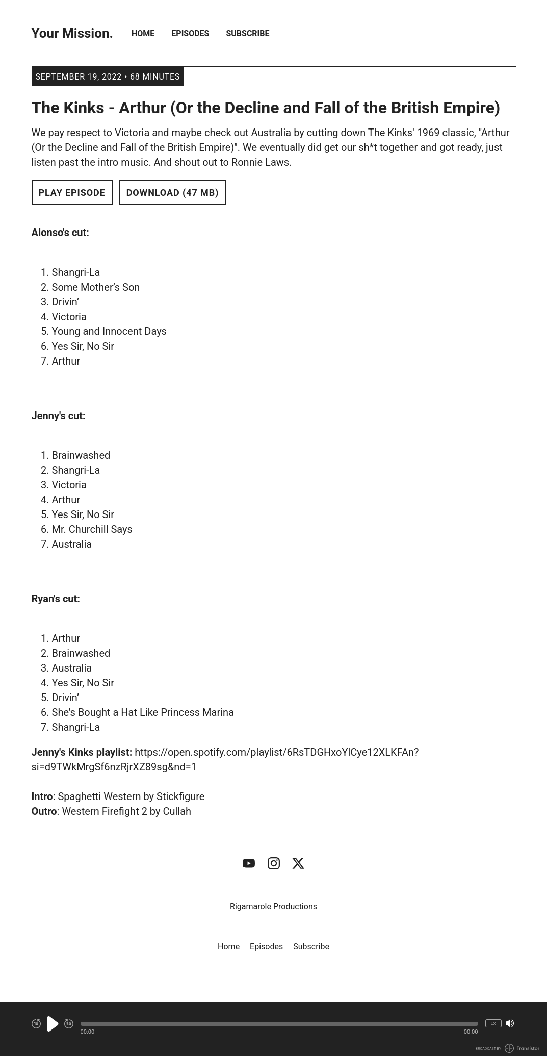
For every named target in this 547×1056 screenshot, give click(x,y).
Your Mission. (73, 33)
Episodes (190, 33)
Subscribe (247, 33)
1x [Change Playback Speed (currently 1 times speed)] (493, 1023)
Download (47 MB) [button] (172, 192)
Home (143, 33)
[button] (279, 1024)
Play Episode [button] (72, 192)
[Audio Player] (273, 1029)
